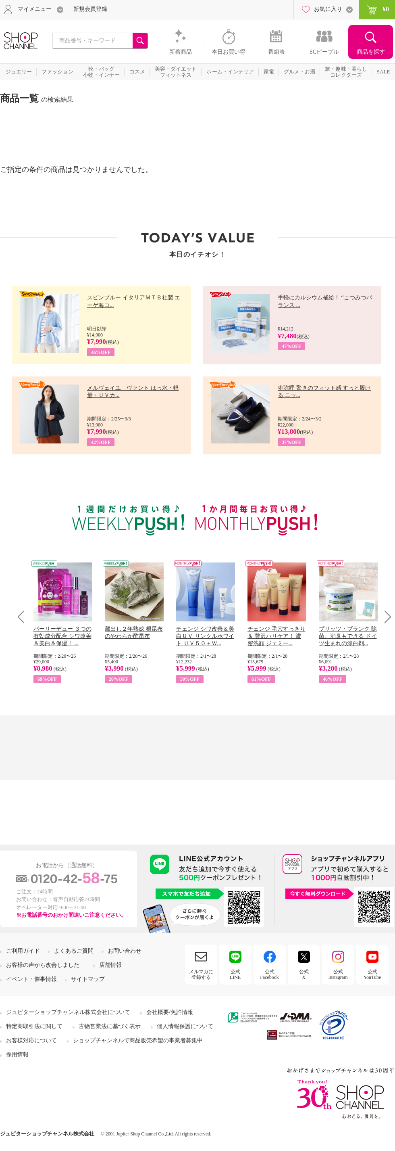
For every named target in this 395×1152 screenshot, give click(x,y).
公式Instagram (338, 974)
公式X (304, 974)
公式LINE (235, 974)
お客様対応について (31, 1040)
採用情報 (17, 1055)
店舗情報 (110, 965)
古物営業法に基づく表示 (110, 1026)
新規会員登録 (90, 9)
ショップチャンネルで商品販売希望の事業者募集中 (138, 1040)
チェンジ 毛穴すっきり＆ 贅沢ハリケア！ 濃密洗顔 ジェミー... (276, 636)
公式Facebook (269, 974)
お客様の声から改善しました (42, 965)
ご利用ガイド (23, 951)
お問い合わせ (124, 951)
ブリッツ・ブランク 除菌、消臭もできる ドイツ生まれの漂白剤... (348, 636)
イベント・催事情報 (31, 979)
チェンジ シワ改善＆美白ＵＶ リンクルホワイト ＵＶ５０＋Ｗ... (205, 636)
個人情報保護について (185, 1026)
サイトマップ (88, 979)
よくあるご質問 (74, 951)
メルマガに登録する (201, 974)
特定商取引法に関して (34, 1026)
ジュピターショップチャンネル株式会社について (68, 1012)
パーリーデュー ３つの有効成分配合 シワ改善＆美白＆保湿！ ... (62, 636)
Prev (24, 616)
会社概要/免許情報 (169, 1012)
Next (385, 616)
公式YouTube (372, 974)
